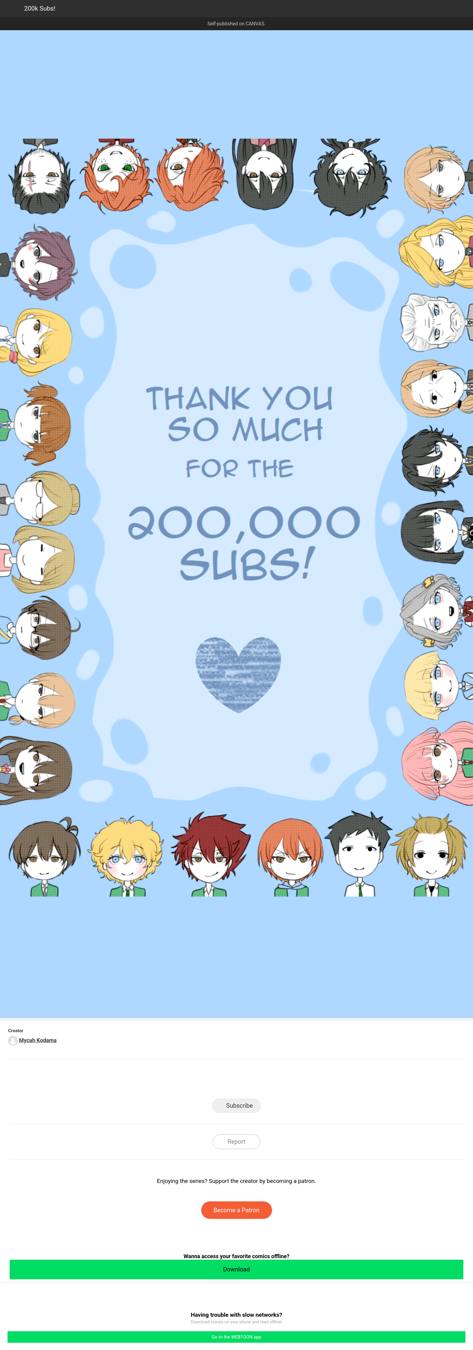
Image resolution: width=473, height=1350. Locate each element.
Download (236, 1269)
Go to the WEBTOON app (236, 1337)
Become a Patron (237, 1210)
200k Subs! (39, 8)
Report (236, 1141)
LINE (182, 1080)
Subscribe (239, 1105)
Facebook (209, 1080)
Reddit (291, 1080)
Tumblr (264, 1080)
